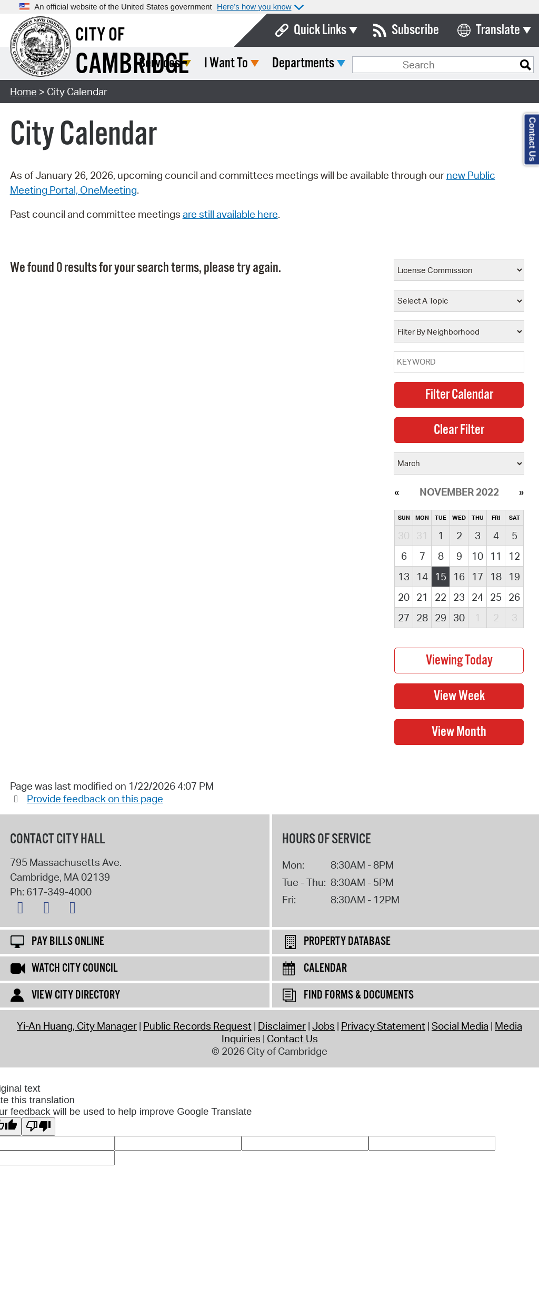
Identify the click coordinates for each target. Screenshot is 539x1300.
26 (514, 597)
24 (477, 597)
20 (404, 597)
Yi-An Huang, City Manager (77, 1026)
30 (459, 617)
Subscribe (415, 30)
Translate (498, 30)
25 (496, 597)
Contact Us (292, 1038)
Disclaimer (282, 1026)
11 (496, 556)
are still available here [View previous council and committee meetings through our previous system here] (230, 214)
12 (514, 556)
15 (440, 576)
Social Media (460, 1026)
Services (237, 63)
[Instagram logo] (75, 909)
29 (440, 617)
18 (496, 576)
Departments (382, 63)
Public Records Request (197, 1026)
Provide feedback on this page (95, 798)
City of (100, 35)
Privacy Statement (383, 1026)
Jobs (323, 1026)
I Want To (304, 63)
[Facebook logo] (49, 909)
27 (404, 617)
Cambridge (132, 65)
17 (477, 576)
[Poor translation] (38, 1126)
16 (459, 576)
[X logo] (23, 909)
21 (422, 597)
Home (23, 91)
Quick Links (320, 30)
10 (477, 556)
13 (404, 576)
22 (440, 597)
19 (514, 576)
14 (422, 576)
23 (459, 597)
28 (422, 617)
